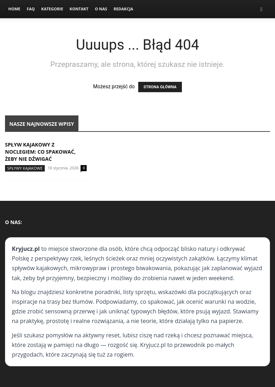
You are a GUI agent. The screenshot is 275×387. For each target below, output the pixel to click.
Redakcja (123, 8)
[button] (261, 9)
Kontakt (78, 8)
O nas (101, 8)
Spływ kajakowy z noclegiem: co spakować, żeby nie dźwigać (40, 151)
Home (14, 8)
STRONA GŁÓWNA (160, 87)
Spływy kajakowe (25, 168)
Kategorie (52, 8)
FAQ (31, 8)
